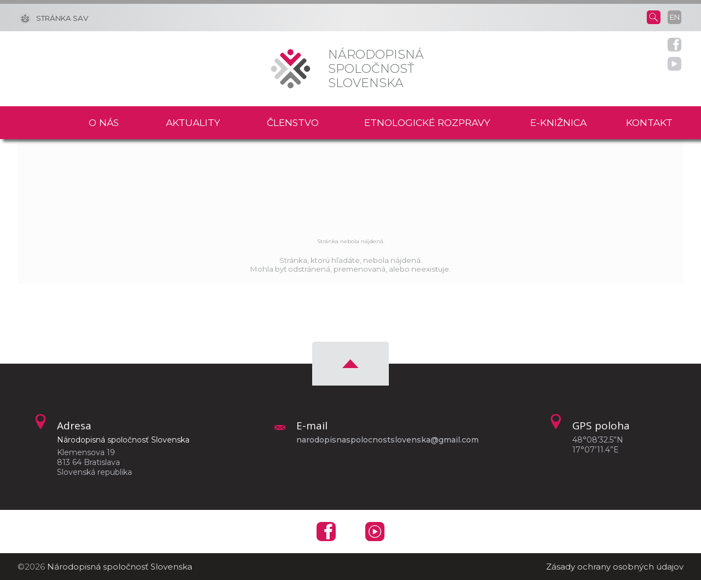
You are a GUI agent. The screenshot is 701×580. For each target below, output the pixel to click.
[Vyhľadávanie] (653, 16)
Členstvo (293, 122)
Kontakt (649, 122)
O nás (104, 122)
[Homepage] (290, 68)
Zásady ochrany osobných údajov (614, 566)
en (675, 17)
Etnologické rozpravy (427, 122)
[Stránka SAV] (54, 17)
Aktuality (193, 122)
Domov (46, 122)
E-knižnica (558, 122)
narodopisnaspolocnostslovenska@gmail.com (387, 440)
